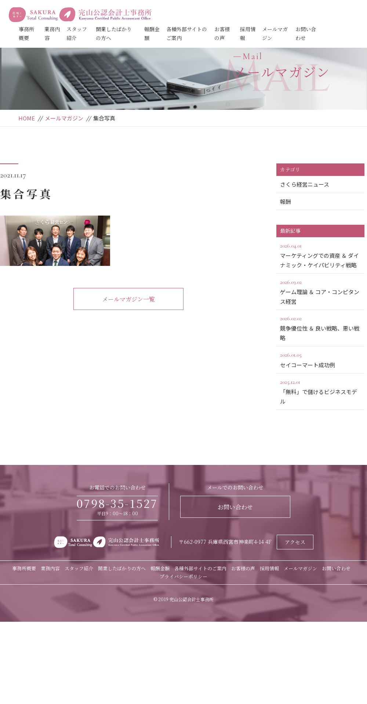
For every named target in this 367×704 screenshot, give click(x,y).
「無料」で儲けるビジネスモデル (320, 391)
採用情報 (269, 568)
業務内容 (50, 568)
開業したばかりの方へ (122, 568)
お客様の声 (243, 568)
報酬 (285, 201)
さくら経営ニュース (304, 184)
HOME (26, 118)
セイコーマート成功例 (320, 359)
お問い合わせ (235, 507)
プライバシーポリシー (183, 576)
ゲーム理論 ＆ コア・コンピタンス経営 (320, 291)
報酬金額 (160, 568)
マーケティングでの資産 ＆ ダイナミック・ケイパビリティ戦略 (320, 255)
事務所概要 (24, 568)
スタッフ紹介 (79, 568)
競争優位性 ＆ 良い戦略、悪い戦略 (320, 328)
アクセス (295, 542)
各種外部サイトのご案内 (200, 568)
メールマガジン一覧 (128, 299)
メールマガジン (64, 118)
